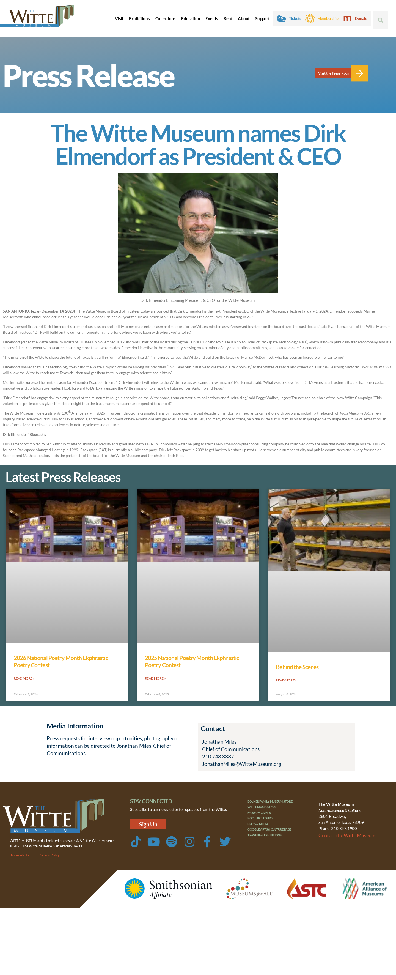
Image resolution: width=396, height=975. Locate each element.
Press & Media (258, 823)
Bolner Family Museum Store (270, 801)
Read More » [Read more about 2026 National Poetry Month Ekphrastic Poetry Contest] (24, 678)
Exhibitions (139, 18)
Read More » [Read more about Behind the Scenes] (286, 680)
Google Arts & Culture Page (270, 829)
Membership (328, 18)
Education (190, 18)
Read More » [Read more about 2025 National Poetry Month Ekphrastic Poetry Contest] (155, 678)
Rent (228, 18)
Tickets (295, 18)
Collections (165, 18)
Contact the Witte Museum (342, 834)
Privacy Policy (49, 855)
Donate (361, 18)
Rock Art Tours (260, 818)
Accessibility (19, 855)
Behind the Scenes (297, 666)
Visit (119, 18)
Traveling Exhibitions (265, 835)
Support (262, 18)
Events (211, 18)
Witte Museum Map (262, 806)
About (244, 18)
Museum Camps (259, 812)
